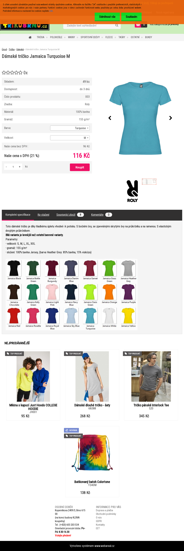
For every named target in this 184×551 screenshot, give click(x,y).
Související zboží (70, 214)
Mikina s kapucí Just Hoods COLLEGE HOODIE (33, 407)
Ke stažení (43, 214)
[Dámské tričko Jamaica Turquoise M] (140, 118)
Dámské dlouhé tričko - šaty (92, 405)
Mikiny (71, 37)
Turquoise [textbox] (80, 128)
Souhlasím (131, 17)
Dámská (20, 49)
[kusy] (13, 167)
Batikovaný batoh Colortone (92, 482)
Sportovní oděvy (90, 37)
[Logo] (24, 25)
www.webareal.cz (104, 546)
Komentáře (101, 214)
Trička (40, 37)
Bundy (148, 37)
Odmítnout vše (107, 17)
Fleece (109, 37)
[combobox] (70, 128)
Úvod (4, 49)
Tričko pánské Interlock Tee (151, 405)
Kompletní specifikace (17, 214)
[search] (117, 25)
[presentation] (110, 118)
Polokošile (56, 37)
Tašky (122, 37)
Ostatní (135, 37)
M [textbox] (85, 138)
